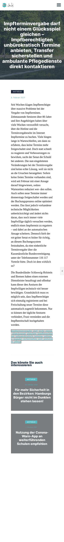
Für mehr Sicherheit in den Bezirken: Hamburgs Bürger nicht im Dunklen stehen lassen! (32, 395)
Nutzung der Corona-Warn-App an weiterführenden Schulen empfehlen (32, 438)
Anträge (17, 92)
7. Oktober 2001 (31, 427)
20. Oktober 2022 (31, 385)
